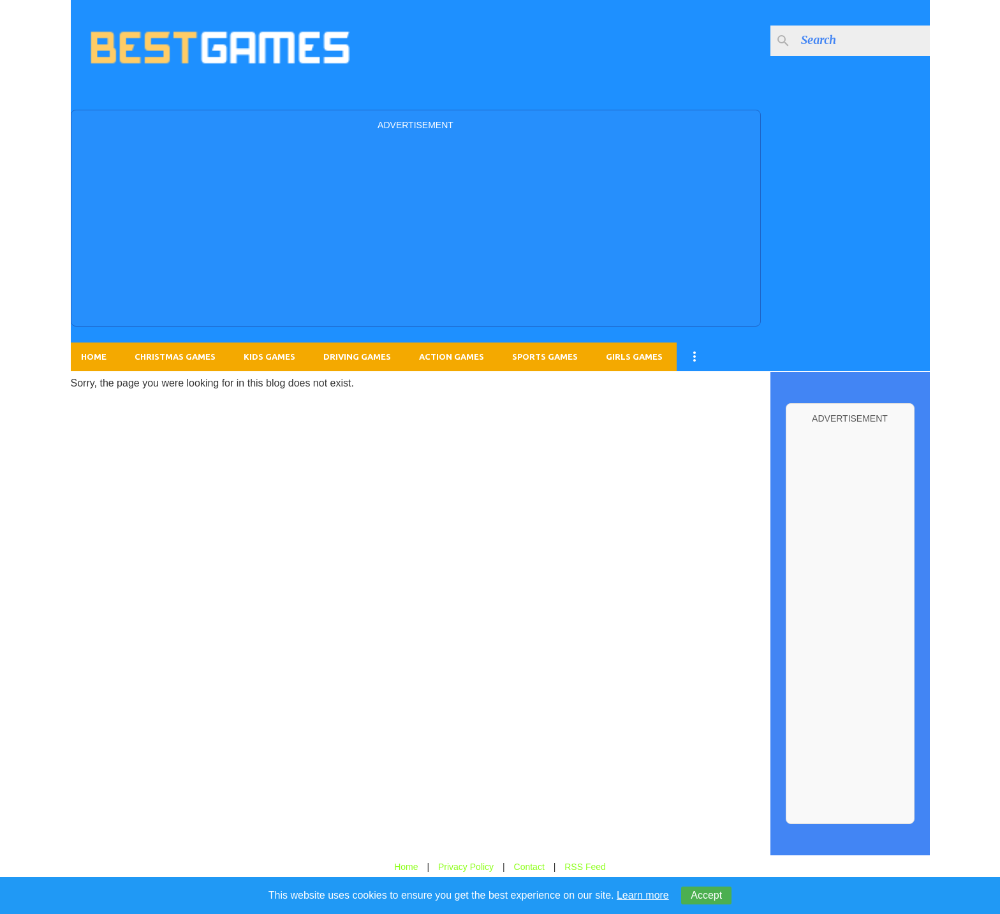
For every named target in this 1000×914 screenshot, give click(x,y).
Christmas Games (175, 356)
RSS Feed (585, 867)
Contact (529, 867)
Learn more (643, 895)
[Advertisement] (416, 227)
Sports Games (545, 356)
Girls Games (634, 356)
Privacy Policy (466, 867)
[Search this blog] (863, 41)
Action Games (451, 356)
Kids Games (269, 356)
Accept (706, 895)
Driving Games (357, 356)
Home (94, 356)
